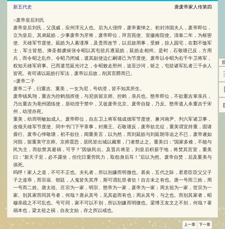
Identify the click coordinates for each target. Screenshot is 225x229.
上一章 (189, 225)
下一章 (204, 225)
